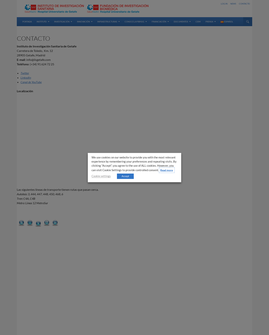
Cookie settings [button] (101, 175)
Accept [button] (125, 175)
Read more (166, 170)
